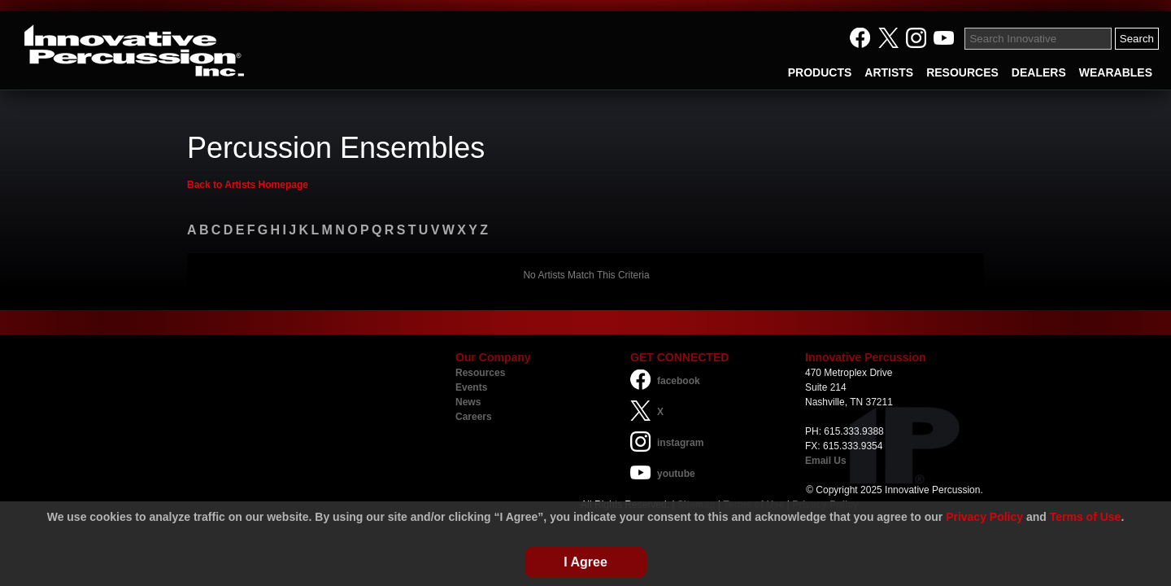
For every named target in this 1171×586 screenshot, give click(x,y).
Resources (480, 372)
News (468, 402)
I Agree (585, 562)
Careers (473, 416)
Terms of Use (1085, 516)
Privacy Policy (984, 516)
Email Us (826, 460)
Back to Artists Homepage (247, 184)
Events (471, 387)
